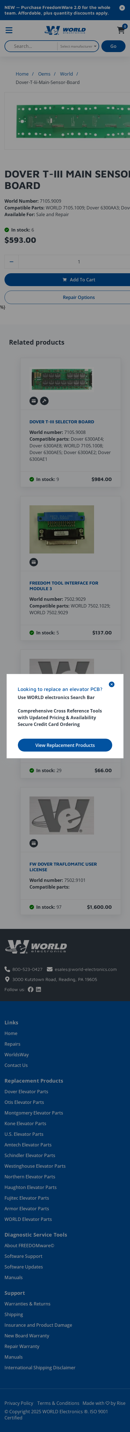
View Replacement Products (65, 745)
